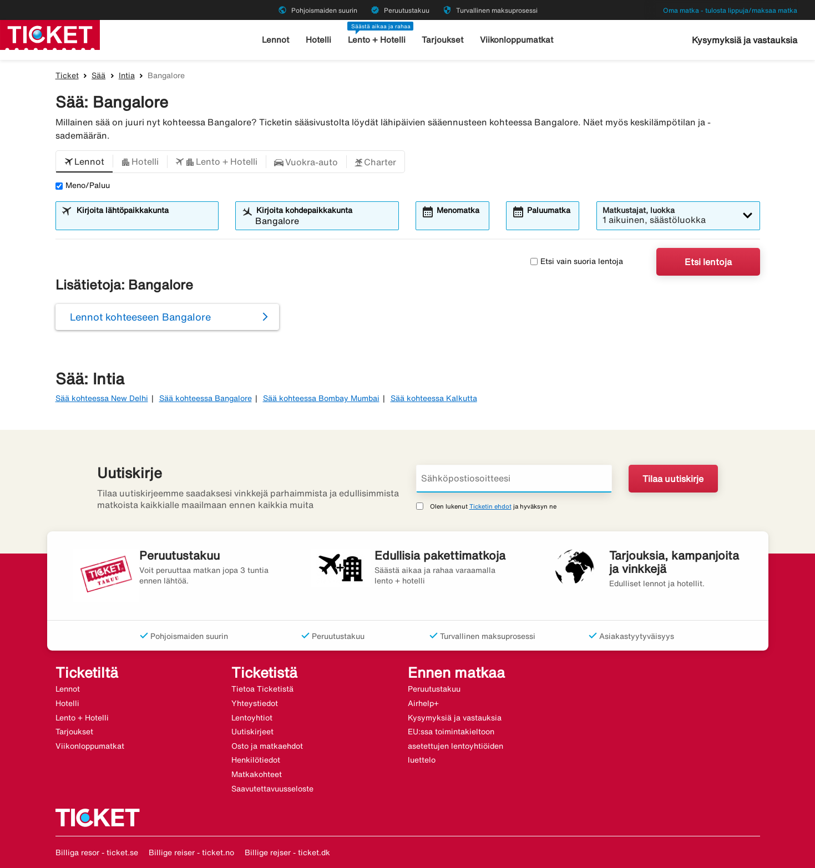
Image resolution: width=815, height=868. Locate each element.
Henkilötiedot (255, 760)
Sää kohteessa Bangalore (205, 398)
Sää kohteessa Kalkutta (434, 398)
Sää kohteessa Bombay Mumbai (321, 398)
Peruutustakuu (434, 689)
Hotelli (318, 39)
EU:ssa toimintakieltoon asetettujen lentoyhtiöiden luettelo (455, 746)
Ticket (67, 75)
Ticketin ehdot (490, 506)
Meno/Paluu (82, 185)
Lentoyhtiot (251, 718)
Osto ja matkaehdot (267, 746)
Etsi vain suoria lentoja (576, 261)
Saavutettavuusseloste (272, 789)
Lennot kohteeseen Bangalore (140, 317)
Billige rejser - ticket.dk (287, 852)
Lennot (275, 39)
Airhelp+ (423, 703)
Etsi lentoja (708, 261)
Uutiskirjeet (252, 731)
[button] (84, 162)
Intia (127, 75)
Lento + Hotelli (377, 39)
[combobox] (143, 220)
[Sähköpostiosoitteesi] (514, 479)
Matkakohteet (256, 774)
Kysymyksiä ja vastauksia (744, 39)
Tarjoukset (442, 39)
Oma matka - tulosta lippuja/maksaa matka (730, 10)
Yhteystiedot (254, 703)
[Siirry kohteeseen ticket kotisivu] (50, 33)
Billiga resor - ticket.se (96, 852)
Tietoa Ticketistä (262, 689)
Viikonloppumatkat (516, 39)
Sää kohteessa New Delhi (101, 398)
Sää (98, 75)
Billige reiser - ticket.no (191, 852)
